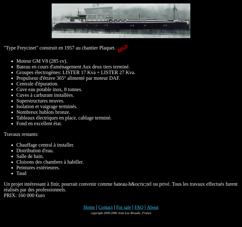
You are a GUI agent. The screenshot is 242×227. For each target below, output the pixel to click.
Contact (105, 207)
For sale (123, 207)
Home (89, 207)
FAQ (139, 207)
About (152, 207)
